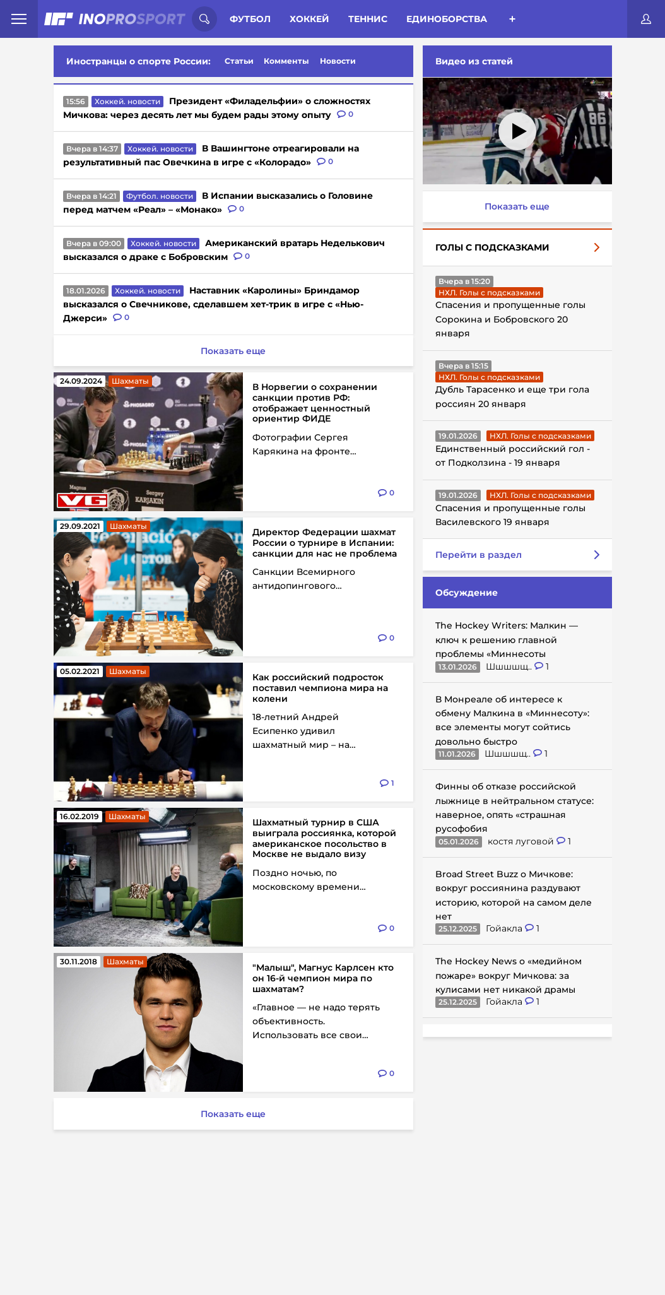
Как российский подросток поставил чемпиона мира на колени (320, 687)
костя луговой (522, 841)
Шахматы (130, 381)
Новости (338, 61)
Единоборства (446, 19)
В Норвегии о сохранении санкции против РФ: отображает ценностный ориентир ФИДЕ (314, 402)
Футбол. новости (159, 196)
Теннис (367, 19)
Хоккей (309, 19)
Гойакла (505, 928)
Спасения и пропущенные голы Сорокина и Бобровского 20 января (510, 319)
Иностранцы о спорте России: (138, 61)
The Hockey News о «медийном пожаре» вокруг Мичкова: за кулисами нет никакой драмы (508, 975)
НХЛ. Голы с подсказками (489, 292)
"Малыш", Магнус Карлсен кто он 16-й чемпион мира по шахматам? (323, 978)
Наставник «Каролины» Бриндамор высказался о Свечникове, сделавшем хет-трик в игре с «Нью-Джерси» (213, 304)
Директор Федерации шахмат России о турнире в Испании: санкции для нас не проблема (324, 542)
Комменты (286, 61)
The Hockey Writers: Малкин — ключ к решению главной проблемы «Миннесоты (506, 639)
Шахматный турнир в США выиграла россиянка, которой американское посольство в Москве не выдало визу (324, 838)
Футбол (250, 19)
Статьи (239, 61)
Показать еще (517, 206)
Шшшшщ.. (510, 666)
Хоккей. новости (127, 101)
